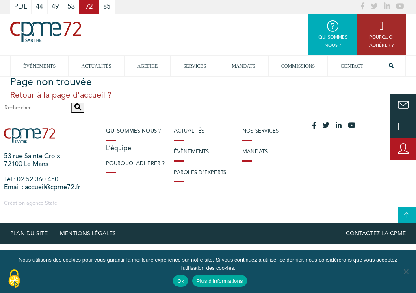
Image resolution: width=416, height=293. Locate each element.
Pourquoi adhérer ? (135, 163)
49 (55, 6)
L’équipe (118, 148)
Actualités (96, 66)
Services (195, 66)
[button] (77, 108)
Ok (180, 281)
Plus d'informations (219, 281)
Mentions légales (88, 233)
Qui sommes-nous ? (133, 131)
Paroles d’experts (200, 172)
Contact (351, 66)
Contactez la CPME (376, 233)
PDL (20, 6)
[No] (406, 271)
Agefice (147, 66)
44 (39, 6)
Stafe (51, 203)
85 (106, 6)
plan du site (29, 233)
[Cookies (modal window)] (14, 279)
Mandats (244, 66)
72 (89, 6)
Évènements (39, 66)
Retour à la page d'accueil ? (61, 96)
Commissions (298, 66)
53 (71, 6)
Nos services (260, 131)
